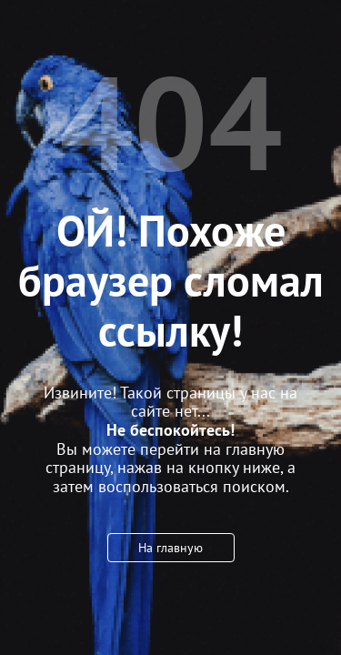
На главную (170, 547)
